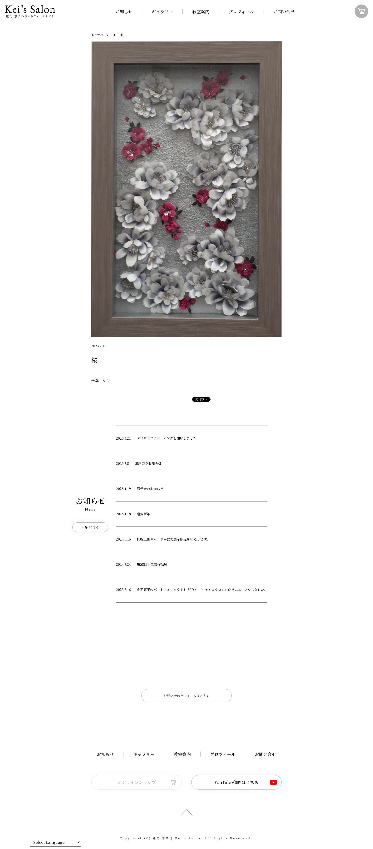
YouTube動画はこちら (236, 782)
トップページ (99, 35)
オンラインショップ (137, 782)
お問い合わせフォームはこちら (186, 695)
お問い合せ (284, 11)
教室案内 (200, 11)
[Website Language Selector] (55, 842)
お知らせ (123, 11)
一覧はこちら (90, 527)
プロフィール (241, 11)
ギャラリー (162, 11)
